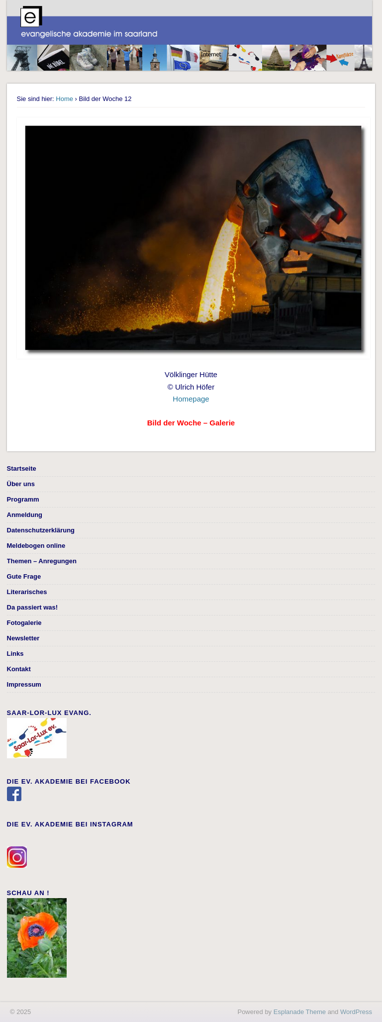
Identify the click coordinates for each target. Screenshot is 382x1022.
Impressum (24, 684)
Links (15, 653)
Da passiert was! (32, 607)
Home (64, 98)
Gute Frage (24, 576)
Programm (23, 499)
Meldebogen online (36, 545)
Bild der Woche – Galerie (191, 422)
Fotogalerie (24, 622)
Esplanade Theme (300, 1012)
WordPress (356, 1012)
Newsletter (23, 638)
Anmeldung (25, 514)
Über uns (21, 484)
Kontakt (19, 669)
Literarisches (27, 592)
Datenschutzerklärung (41, 530)
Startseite (21, 468)
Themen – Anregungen (42, 561)
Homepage (191, 399)
